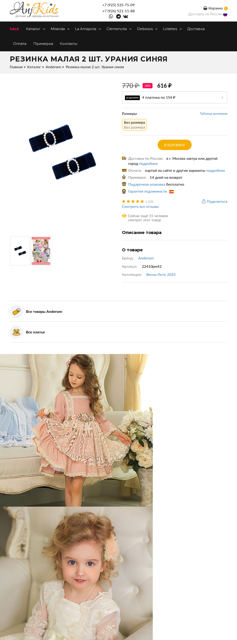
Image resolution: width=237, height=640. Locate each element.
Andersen (53, 67)
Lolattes (171, 29)
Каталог (35, 29)
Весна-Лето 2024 (160, 274)
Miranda (59, 29)
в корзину (174, 145)
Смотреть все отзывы (140, 206)
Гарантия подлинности (151, 191)
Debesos (146, 29)
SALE (14, 29)
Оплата (19, 43)
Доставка (196, 29)
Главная (16, 67)
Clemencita (118, 29)
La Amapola (87, 29)
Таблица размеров (213, 113)
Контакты (68, 43)
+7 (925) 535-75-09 (118, 5)
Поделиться (214, 201)
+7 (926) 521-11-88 (118, 11)
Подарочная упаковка (146, 184)
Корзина (213, 8)
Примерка (43, 43)
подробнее (148, 163)
